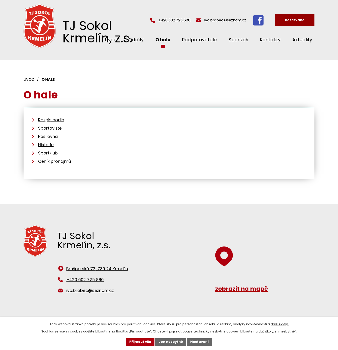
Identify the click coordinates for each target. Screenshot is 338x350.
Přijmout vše (140, 341)
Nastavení (199, 341)
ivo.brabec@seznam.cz (225, 20)
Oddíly (136, 39)
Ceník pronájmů (54, 161)
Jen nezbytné (171, 341)
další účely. (280, 324)
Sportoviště (50, 128)
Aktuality (302, 39)
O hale (162, 39)
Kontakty (270, 39)
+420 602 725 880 (174, 20)
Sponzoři (238, 39)
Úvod (29, 79)
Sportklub (48, 153)
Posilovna (48, 136)
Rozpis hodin (51, 120)
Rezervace (295, 20)
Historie (46, 145)
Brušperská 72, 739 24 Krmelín (97, 269)
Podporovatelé (199, 39)
